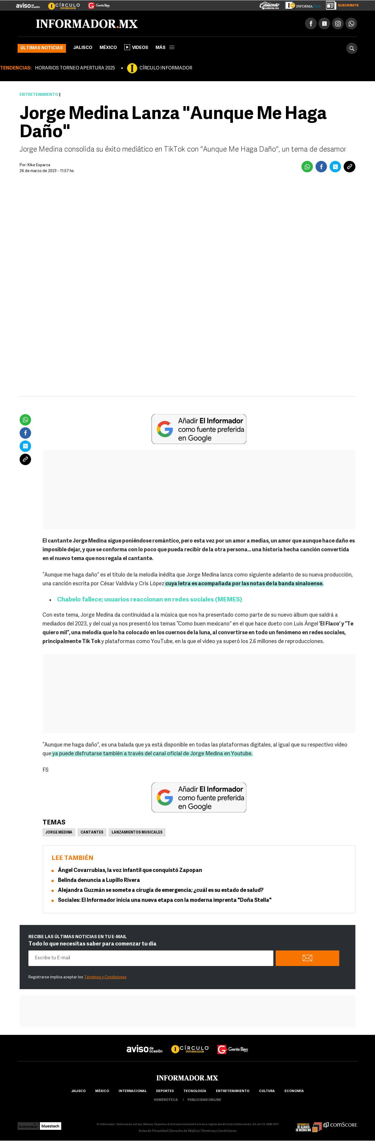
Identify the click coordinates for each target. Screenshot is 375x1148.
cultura (267, 1091)
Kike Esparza (39, 165)
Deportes (165, 1091)
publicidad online (204, 1100)
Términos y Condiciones (105, 977)
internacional (132, 1091)
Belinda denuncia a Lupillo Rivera (99, 880)
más (165, 48)
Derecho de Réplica (184, 1131)
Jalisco (82, 48)
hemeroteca (166, 1100)
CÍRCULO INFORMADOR (165, 68)
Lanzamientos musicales (137, 832)
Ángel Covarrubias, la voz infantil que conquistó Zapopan (130, 870)
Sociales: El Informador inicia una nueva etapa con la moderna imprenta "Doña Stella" (165, 900)
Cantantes (92, 832)
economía (294, 1091)
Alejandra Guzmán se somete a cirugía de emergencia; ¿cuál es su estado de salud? (160, 890)
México (108, 48)
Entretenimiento (39, 95)
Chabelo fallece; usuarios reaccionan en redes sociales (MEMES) (149, 600)
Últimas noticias (42, 48)
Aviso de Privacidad (153, 1131)
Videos (136, 47)
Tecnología (194, 1091)
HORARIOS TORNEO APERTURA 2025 (75, 68)
